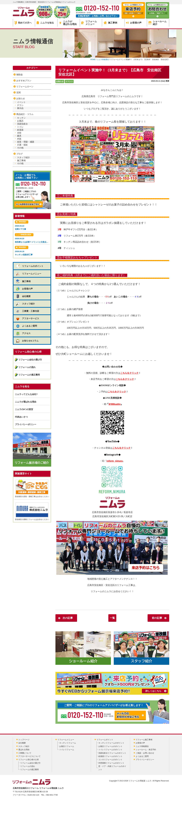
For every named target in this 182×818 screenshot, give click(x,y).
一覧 (112, 618)
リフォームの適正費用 (29, 374)
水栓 (19, 133)
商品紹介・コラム (24, 114)
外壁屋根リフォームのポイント (111, 763)
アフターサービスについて (29, 756)
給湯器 (20, 130)
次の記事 (68, 618)
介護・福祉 (22, 145)
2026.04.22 (32, 225)
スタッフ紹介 (23, 157)
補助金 (19, 74)
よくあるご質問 (26, 326)
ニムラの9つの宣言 (24, 409)
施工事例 (110, 22)
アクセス (23, 333)
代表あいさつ (21, 417)
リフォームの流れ (27, 367)
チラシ (20, 105)
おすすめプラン (23, 80)
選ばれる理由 (23, 750)
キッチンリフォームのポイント (111, 743)
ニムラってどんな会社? (26, 394)
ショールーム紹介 (157, 22)
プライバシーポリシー (25, 424)
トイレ (20, 127)
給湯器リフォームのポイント (110, 756)
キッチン (21, 118)
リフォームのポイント (29, 266)
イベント (69, 81)
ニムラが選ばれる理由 (68, 22)
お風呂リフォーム (66, 746)
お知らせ (60, 81)
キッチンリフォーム (67, 743)
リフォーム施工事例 (144, 740)
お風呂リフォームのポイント (110, 746)
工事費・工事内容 (27, 311)
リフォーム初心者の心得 (28, 759)
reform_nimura (115, 461)
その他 (20, 148)
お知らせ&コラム (27, 341)
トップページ (23, 740)
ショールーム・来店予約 (146, 750)
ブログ (19, 153)
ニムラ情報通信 (142, 746)
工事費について (24, 753)
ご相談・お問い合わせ (145, 753)
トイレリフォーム (66, 750)
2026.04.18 (32, 251)
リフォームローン (24, 86)
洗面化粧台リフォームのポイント (112, 753)
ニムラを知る (45, 22)
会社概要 (23, 296)
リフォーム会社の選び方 (30, 359)
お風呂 (20, 121)
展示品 (20, 108)
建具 (19, 136)
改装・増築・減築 (25, 142)
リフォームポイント (105, 740)
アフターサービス (27, 318)
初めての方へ (23, 22)
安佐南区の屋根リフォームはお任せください (32, 511)
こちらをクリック (129, 373)
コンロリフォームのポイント (110, 759)
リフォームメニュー (89, 22)
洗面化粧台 (22, 124)
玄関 (18, 92)
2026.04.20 (32, 238)
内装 (19, 139)
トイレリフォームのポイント (110, 750)
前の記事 (157, 618)
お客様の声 (133, 23)
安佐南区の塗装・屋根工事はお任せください (32, 488)
